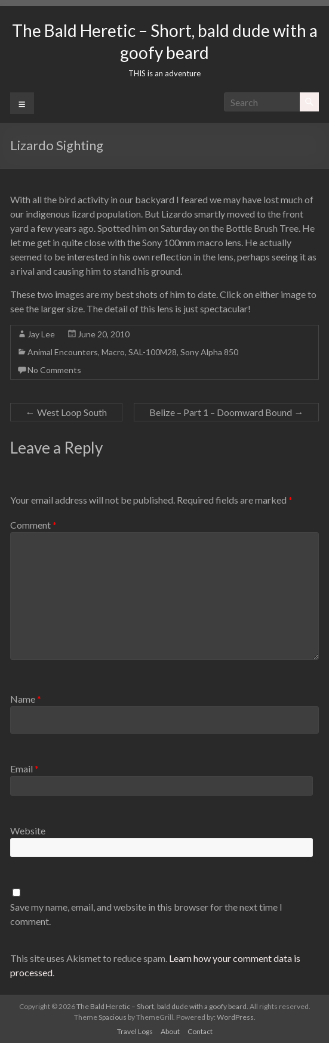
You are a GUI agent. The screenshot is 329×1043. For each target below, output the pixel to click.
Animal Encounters (62, 352)
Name (25, 698)
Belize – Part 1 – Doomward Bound (226, 412)
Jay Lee (41, 334)
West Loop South (66, 412)
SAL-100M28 (152, 352)
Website (27, 830)
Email (24, 768)
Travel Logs (135, 1031)
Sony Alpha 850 (209, 352)
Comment (33, 524)
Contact (200, 1031)
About (170, 1031)
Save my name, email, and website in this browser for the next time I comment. (146, 914)
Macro (113, 352)
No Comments (54, 370)
